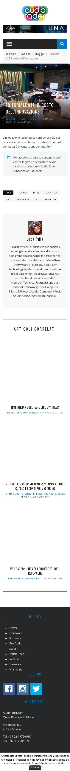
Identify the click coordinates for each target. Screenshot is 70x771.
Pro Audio (50, 493)
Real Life (34, 118)
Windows (50, 199)
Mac (8, 199)
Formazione (12, 493)
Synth (40, 412)
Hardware (14, 578)
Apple (23, 192)
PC (36, 199)
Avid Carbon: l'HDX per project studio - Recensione (35, 571)
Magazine (15, 669)
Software (29, 412)
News (22, 118)
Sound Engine (30, 578)
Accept (35, 767)
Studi (12, 648)
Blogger (11, 118)
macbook (23, 199)
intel (36, 192)
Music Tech (14, 412)
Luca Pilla (24, 121)
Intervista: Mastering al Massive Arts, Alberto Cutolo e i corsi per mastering (35, 486)
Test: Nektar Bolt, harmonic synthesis (35, 407)
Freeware (15, 664)
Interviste (28, 493)
